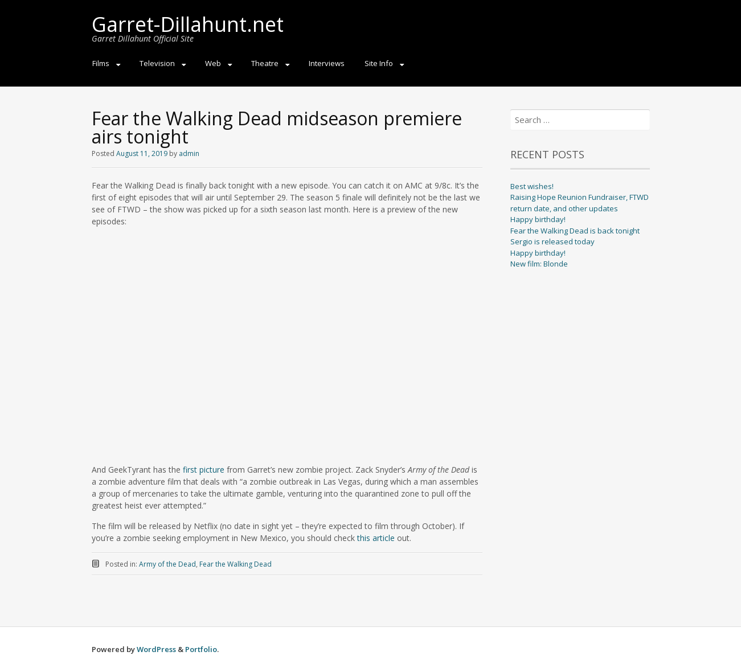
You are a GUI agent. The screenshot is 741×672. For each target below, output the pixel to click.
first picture (203, 469)
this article (376, 537)
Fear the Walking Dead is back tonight (575, 231)
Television (157, 63)
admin (189, 153)
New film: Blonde (539, 264)
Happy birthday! (538, 219)
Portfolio (201, 649)
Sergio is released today (552, 241)
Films (100, 63)
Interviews (327, 63)
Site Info (379, 63)
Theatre (265, 63)
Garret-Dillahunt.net (188, 24)
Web (213, 63)
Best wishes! (532, 186)
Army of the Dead (167, 564)
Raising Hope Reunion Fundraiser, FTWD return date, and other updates (579, 203)
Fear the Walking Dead (235, 564)
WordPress (156, 649)
